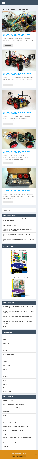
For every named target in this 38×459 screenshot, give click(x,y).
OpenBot (5, 380)
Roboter (19, 77)
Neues (4, 415)
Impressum (6, 411)
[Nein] (36, 454)
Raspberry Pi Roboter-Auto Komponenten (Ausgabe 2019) (17, 434)
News (4, 419)
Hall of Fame (6, 365)
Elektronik (5, 347)
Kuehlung (5, 376)
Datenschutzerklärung (8, 400)
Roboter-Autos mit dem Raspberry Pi (12, 442)
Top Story (20, 38)
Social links (6, 446)
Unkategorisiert (7, 391)
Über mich (5, 450)
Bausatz (16, 38)
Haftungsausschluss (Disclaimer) (11, 408)
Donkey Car (6, 343)
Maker (6, 38)
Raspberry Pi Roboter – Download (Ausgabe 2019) (15, 426)
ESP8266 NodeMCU (8, 358)
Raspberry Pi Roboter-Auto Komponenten (13, 430)
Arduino (5, 335)
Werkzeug (5, 326)
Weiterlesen (8, 45)
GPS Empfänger (7, 361)
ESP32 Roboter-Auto (8, 354)
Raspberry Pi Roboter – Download (11, 422)
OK (14, 456)
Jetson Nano (6, 373)
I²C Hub (5, 369)
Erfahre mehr (21, 456)
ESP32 (5, 350)
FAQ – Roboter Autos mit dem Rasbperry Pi (14, 404)
